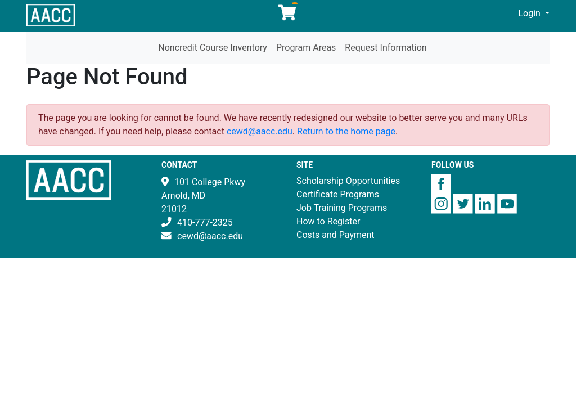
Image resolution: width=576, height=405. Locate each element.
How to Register (328, 221)
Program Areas (306, 47)
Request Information (385, 47)
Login (530, 13)
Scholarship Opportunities (348, 181)
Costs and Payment (335, 235)
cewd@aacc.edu (259, 131)
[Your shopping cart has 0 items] (288, 15)
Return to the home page (346, 131)
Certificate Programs (337, 194)
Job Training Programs (341, 207)
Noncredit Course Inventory (212, 47)
